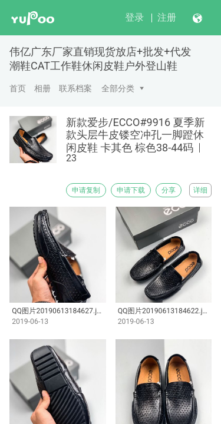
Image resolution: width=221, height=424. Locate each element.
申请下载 (131, 190)
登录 (134, 17)
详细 (200, 190)
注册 (166, 17)
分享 (168, 190)
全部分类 (117, 88)
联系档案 (75, 88)
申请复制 (86, 190)
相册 (42, 88)
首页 (17, 88)
